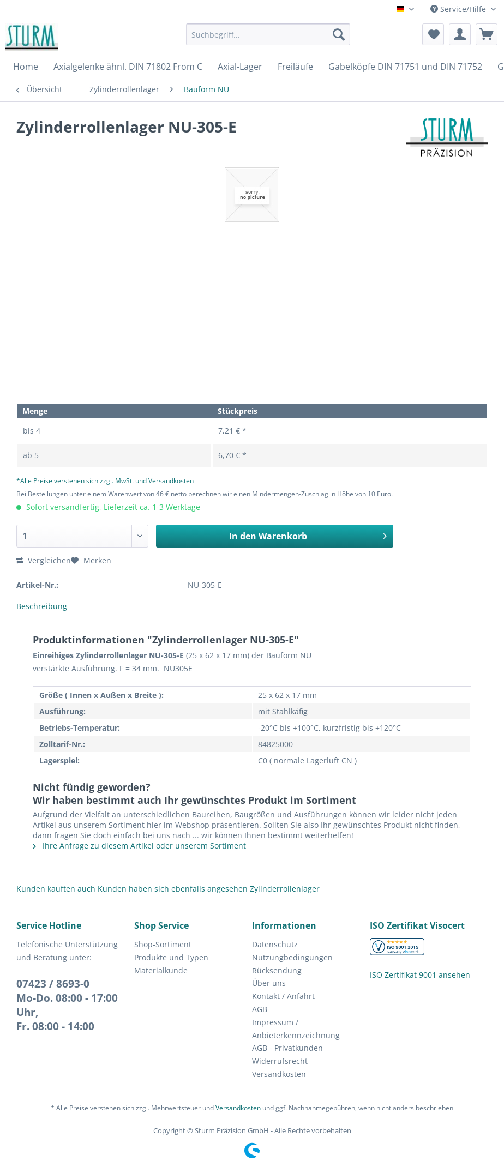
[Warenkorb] (486, 34)
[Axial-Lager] (240, 66)
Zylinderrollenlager (285, 888)
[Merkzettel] (433, 34)
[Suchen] (338, 34)
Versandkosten (279, 1074)
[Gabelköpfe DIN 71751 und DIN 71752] (405, 66)
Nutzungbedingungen (292, 957)
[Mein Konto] (460, 34)
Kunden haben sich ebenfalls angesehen (173, 888)
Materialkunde (161, 970)
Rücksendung (277, 970)
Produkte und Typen (171, 957)
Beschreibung (41, 606)
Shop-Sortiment (162, 944)
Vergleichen (43, 560)
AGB (259, 1009)
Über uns (269, 983)
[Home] (25, 66)
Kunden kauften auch (55, 888)
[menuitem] (268, 39)
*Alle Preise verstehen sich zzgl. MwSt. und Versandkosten (105, 480)
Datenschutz (275, 944)
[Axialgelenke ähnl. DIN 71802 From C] (128, 66)
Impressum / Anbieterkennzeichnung (296, 1028)
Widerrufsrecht (280, 1061)
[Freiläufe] (295, 66)
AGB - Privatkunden (287, 1048)
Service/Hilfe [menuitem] (459, 9)
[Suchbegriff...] (268, 34)
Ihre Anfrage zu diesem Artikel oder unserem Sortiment (139, 845)
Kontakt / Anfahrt (283, 996)
